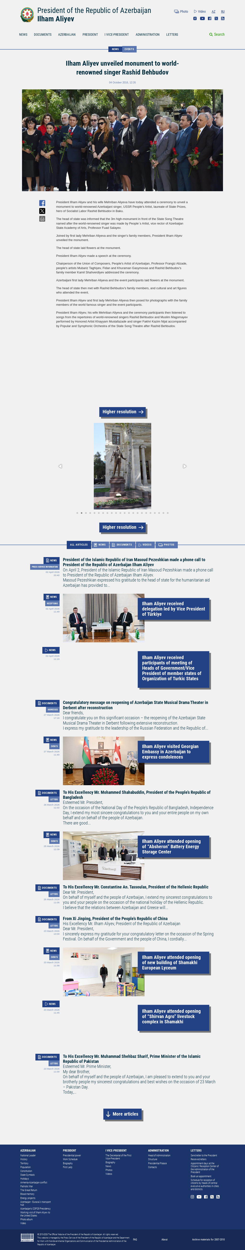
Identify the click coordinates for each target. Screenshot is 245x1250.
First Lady (67, 1167)
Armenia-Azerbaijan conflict (33, 1182)
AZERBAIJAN (67, 34)
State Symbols (27, 1174)
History (24, 1159)
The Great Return (28, 1190)
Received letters (198, 1159)
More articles (125, 1114)
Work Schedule (70, 1159)
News (108, 1166)
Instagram (195, 18)
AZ (213, 11)
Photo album (26, 1219)
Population (25, 1167)
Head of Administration (159, 1155)
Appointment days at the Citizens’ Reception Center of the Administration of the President (205, 1168)
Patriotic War (26, 1186)
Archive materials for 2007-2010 (208, 1239)
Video (202, 11)
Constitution (26, 1171)
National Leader (28, 1155)
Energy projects (27, 1198)
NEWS (23, 34)
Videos (109, 1173)
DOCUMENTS (42, 34)
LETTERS (172, 34)
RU (223, 11)
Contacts (152, 1167)
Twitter (216, 18)
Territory (24, 1163)
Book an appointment (201, 1176)
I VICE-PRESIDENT (117, 34)
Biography (68, 1163)
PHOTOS (169, 545)
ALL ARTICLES (79, 545)
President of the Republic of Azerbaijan (94, 10)
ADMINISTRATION (148, 34)
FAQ (135, 1239)
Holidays (24, 1178)
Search (219, 34)
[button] (60, 466)
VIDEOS (147, 545)
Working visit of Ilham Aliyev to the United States (35, 1214)
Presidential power (72, 1155)
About (164, 1239)
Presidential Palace (157, 1163)
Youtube (202, 18)
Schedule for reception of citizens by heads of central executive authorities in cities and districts (205, 1185)
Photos (109, 1170)
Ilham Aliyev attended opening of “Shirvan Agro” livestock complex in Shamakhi (171, 1016)
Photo (184, 11)
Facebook (209, 18)
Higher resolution (119, 412)
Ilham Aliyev (55, 18)
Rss (222, 18)
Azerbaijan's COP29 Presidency (35, 1208)
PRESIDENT (90, 34)
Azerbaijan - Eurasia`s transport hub (35, 1203)
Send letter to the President (204, 1155)
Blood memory (27, 1194)
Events (129, 49)
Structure (152, 1159)
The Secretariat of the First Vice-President (118, 1157)
